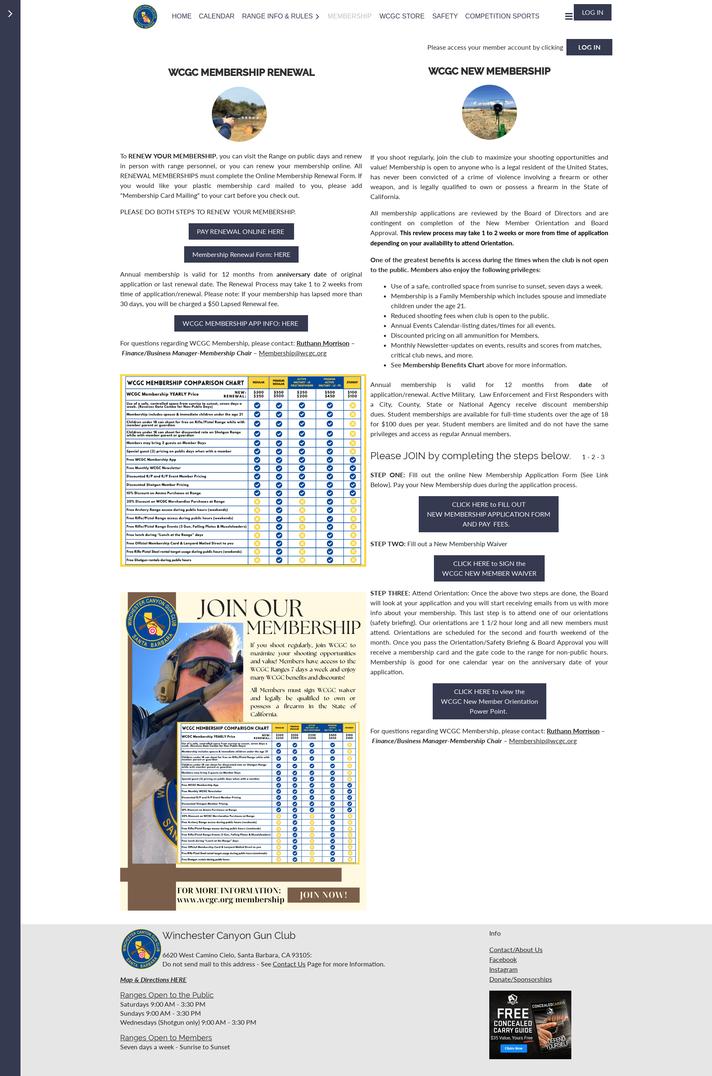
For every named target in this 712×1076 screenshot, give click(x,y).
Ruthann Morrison (323, 343)
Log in (592, 12)
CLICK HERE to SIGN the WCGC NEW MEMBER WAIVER (489, 568)
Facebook (503, 959)
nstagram (504, 969)
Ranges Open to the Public (167, 995)
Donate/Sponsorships (520, 979)
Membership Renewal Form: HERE (241, 254)
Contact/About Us (516, 949)
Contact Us (289, 964)
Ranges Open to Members (166, 1037)
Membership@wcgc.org (292, 353)
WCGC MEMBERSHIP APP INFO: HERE (241, 323)
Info (495, 933)
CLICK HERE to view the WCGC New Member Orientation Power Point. (489, 701)
